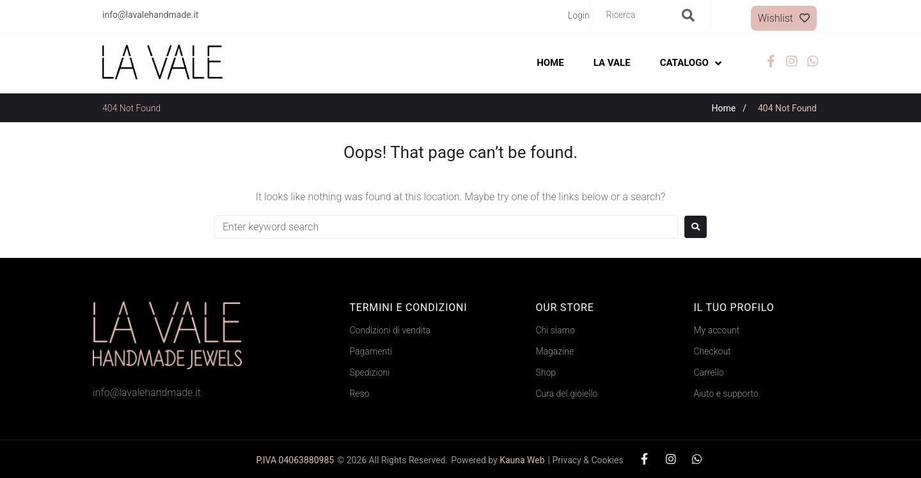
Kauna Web (522, 460)
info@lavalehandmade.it (147, 392)
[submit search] (688, 15)
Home (724, 108)
